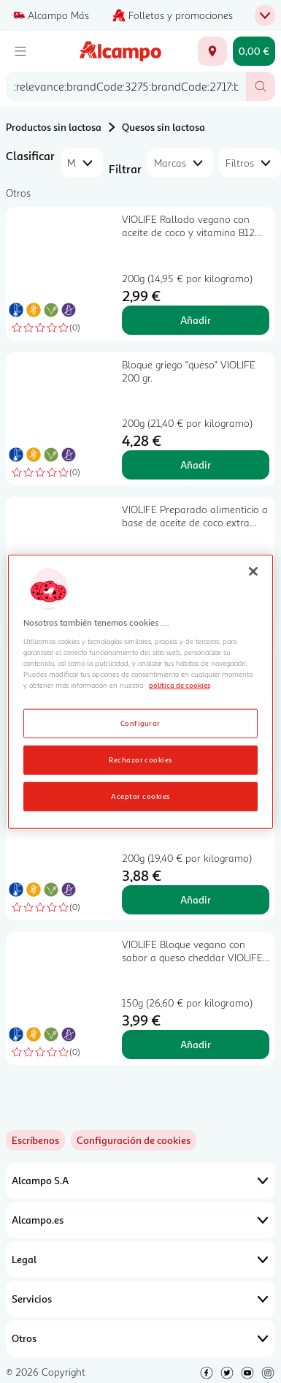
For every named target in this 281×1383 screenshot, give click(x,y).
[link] (133, 1140)
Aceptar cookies (140, 795)
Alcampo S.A (140, 1180)
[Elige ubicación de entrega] (212, 51)
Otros (140, 1338)
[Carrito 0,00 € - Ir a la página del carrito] (254, 51)
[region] (140, 692)
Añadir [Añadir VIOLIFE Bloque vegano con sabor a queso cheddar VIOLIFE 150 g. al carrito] (195, 1044)
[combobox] (125, 86)
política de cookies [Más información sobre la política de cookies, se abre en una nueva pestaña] (179, 685)
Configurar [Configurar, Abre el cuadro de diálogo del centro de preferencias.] (140, 722)
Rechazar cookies (140, 758)
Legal (140, 1259)
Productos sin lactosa (53, 127)
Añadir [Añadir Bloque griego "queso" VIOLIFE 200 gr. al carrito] (195, 464)
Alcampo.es (140, 1220)
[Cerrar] (253, 572)
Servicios (140, 1299)
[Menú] (20, 51)
